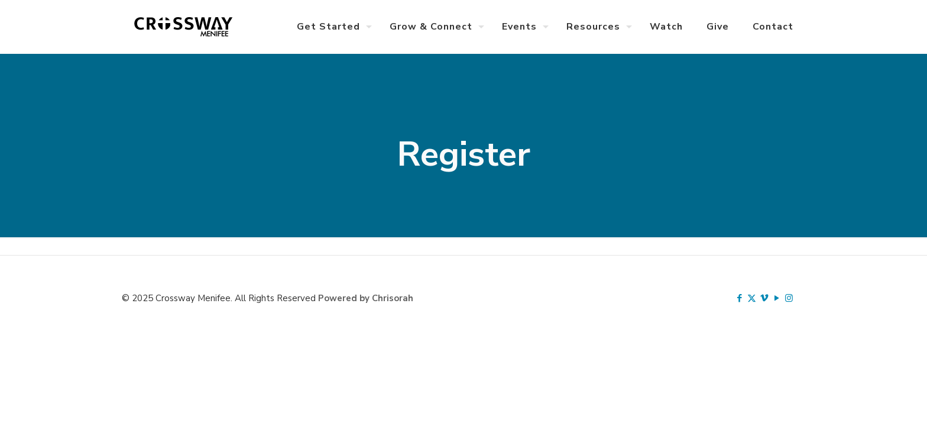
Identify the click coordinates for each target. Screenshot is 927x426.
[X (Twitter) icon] (751, 298)
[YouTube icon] (776, 298)
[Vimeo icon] (764, 298)
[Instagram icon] (789, 298)
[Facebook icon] (739, 298)
